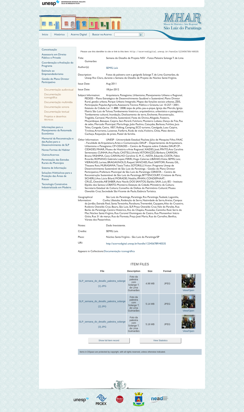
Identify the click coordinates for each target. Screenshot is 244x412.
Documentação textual (56, 111)
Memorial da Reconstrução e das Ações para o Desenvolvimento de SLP (58, 142)
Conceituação (49, 49)
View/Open (188, 290)
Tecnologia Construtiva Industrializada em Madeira (56, 185)
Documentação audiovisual (58, 89)
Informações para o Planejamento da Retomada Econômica (57, 130)
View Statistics (160, 341)
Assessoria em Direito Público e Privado (54, 56)
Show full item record (109, 341)
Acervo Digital (79, 34)
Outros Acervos (50, 154)
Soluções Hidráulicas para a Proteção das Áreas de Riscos (57, 176)
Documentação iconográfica (52, 96)
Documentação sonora (56, 106)
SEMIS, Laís (112, 68)
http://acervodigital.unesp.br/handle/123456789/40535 (136, 243)
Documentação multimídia (58, 102)
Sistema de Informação (54, 167)
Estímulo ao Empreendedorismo (52, 72)
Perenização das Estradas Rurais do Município (55, 161)
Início (45, 34)
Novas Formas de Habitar (56, 149)
